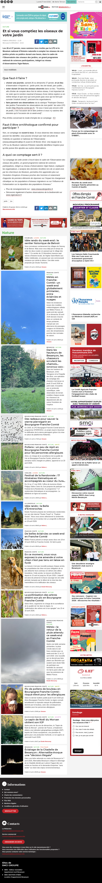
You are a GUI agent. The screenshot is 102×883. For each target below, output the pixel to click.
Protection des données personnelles (17, 798)
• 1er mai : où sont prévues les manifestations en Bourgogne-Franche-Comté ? (85, 88)
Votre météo (86, 655)
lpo (11, 201)
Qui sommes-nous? (11, 792)
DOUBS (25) (29, 238)
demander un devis (13, 842)
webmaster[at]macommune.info (13, 854)
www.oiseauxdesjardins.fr (42, 189)
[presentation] (72, 527)
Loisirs (36, 238)
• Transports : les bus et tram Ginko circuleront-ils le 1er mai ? (85, 102)
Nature (6, 27)
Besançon (50, 347)
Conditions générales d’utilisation (16, 806)
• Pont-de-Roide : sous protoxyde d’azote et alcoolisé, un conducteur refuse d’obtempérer (84, 80)
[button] (96, 2)
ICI (54, 118)
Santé (57, 444)
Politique (44, 747)
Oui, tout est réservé (82, 726)
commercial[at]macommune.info (13, 836)
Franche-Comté (53, 272)
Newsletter (10, 811)
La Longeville (30, 503)
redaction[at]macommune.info (12, 831)
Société (58, 717)
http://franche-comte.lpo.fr (23, 108)
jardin (5, 201)
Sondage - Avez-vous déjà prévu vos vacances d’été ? (86, 721)
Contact (7, 789)
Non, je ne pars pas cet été (84, 735)
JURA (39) (28, 473)
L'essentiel (86, 66)
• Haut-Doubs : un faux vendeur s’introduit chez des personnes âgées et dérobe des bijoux (86, 95)
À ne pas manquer (86, 515)
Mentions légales (10, 803)
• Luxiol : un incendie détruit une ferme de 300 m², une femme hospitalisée (85, 72)
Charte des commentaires (13, 795)
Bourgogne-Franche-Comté (36, 416)
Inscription (79, 360)
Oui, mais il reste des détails (85, 729)
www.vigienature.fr (14, 195)
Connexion (93, 360)
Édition (55, 7)
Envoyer (78, 751)
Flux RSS (7, 800)
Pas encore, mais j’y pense (84, 732)
